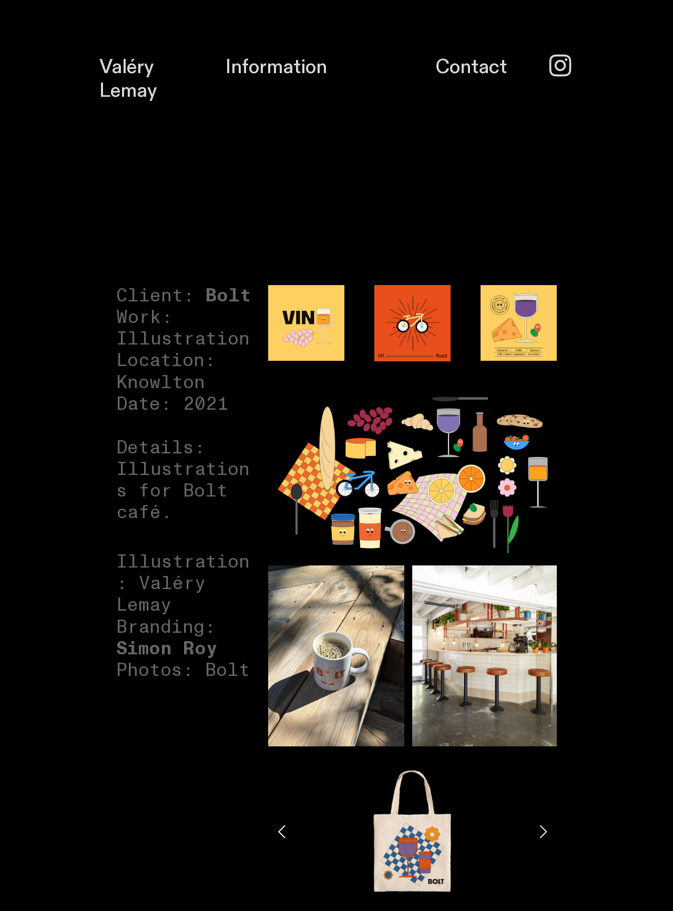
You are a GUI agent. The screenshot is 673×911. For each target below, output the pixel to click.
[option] (412, 831)
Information (276, 67)
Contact (471, 67)
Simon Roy (166, 648)
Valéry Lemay (128, 79)
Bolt (228, 295)
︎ (560, 67)
